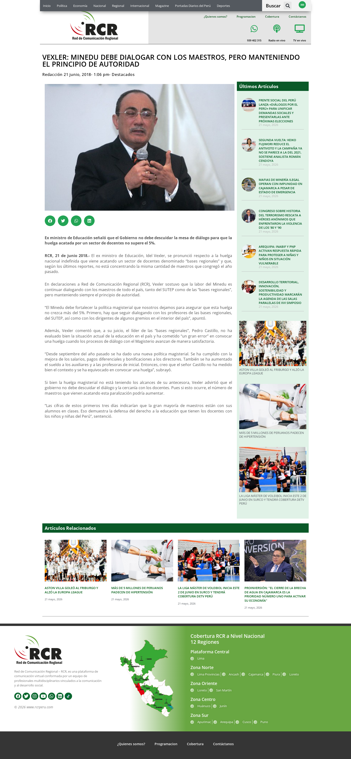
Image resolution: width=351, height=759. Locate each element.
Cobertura (272, 17)
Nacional (99, 6)
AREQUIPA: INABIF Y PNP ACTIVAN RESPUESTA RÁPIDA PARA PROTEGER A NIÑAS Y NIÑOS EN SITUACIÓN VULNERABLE (280, 254)
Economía (80, 6)
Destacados (123, 74)
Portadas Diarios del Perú (193, 6)
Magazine (162, 6)
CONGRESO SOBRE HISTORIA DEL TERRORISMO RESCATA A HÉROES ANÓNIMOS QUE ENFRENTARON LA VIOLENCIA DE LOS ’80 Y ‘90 (280, 219)
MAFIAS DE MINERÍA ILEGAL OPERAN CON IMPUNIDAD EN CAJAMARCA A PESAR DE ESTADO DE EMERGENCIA (280, 186)
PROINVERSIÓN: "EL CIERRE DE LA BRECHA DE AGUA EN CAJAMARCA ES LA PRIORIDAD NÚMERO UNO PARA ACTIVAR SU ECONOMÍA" (275, 594)
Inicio (47, 6)
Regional (118, 6)
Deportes (223, 6)
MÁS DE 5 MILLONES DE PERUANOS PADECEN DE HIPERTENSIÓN (271, 435)
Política (62, 6)
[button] (288, 6)
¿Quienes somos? (215, 17)
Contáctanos (297, 17)
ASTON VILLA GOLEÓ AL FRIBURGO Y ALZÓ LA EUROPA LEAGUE (271, 371)
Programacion (246, 17)
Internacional (139, 6)
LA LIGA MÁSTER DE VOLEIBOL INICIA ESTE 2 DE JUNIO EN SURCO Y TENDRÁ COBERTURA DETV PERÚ (272, 499)
